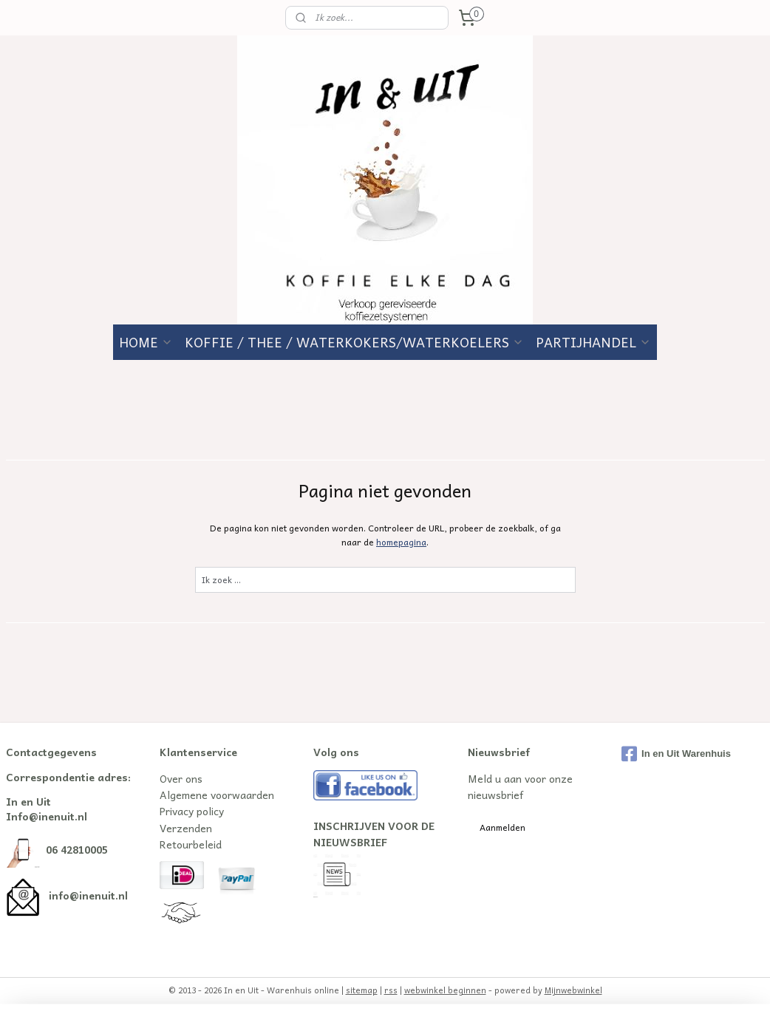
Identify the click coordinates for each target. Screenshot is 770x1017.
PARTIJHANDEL (593, 342)
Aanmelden (502, 827)
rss (391, 990)
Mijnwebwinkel (573, 990)
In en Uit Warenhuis (676, 754)
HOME (146, 342)
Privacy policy (192, 811)
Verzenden (186, 828)
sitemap (362, 990)
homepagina (401, 541)
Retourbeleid (191, 844)
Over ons (181, 778)
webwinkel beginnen (445, 990)
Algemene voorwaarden (217, 794)
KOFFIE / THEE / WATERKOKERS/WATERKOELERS (354, 342)
